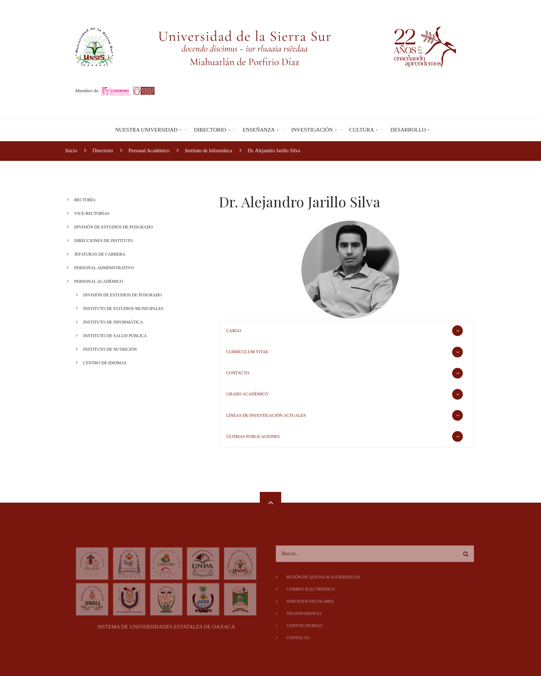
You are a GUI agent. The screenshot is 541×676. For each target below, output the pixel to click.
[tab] (346, 330)
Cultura (361, 130)
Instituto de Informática (113, 322)
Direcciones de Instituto (103, 240)
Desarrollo (408, 130)
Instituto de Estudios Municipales (123, 308)
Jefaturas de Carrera (99, 254)
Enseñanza (259, 130)
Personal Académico (98, 281)
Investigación (312, 130)
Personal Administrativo (104, 267)
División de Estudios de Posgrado (113, 227)
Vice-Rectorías (91, 213)
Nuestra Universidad (146, 130)
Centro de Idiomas (104, 362)
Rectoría (85, 199)
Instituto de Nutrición (110, 349)
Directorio (210, 130)
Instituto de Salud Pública (115, 335)
